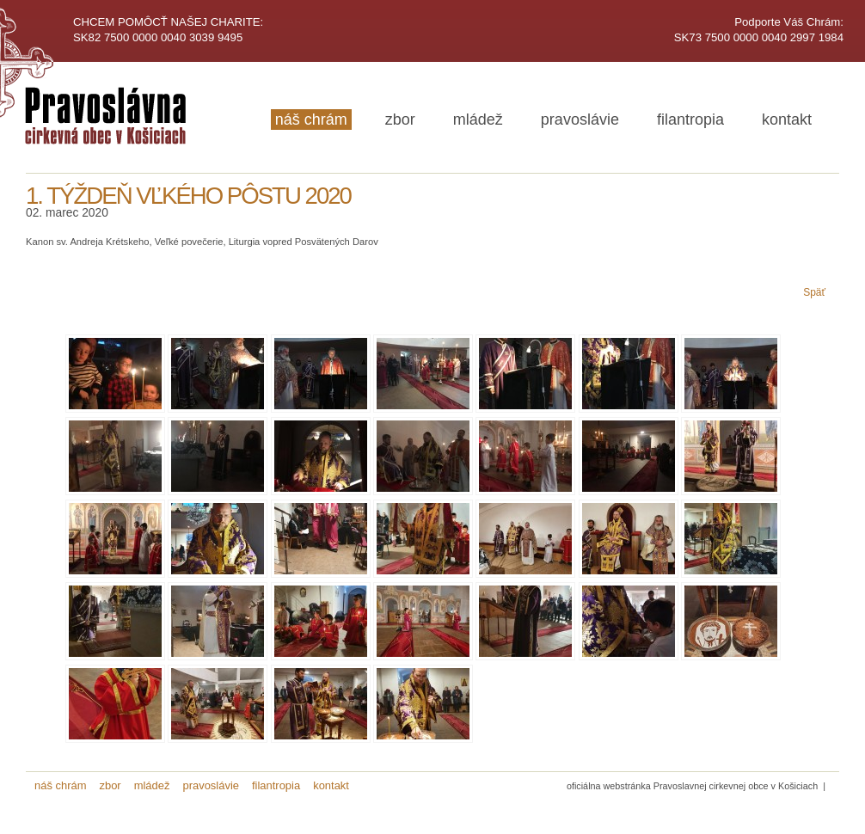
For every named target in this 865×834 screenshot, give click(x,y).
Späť (814, 292)
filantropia (690, 119)
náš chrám (311, 119)
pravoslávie (580, 119)
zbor (400, 119)
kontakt (787, 119)
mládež (478, 119)
